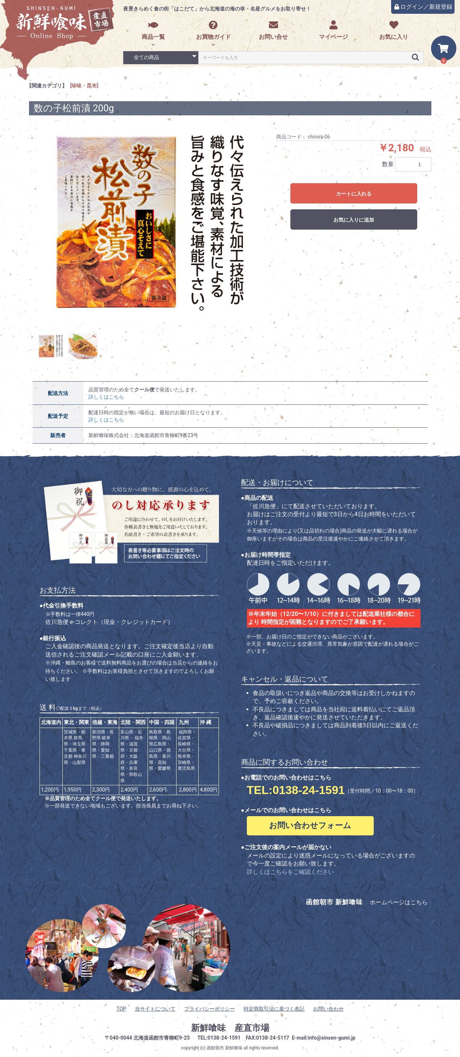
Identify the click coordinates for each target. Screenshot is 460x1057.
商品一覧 (153, 30)
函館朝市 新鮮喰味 (225, 1047)
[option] (149, 222)
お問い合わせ (328, 1009)
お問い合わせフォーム (310, 825)
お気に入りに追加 (353, 220)
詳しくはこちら (106, 397)
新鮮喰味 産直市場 (230, 1028)
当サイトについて (155, 1009)
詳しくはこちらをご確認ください (290, 871)
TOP (121, 1009)
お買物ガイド (213, 30)
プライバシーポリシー (209, 1009)
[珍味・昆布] (84, 86)
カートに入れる (354, 194)
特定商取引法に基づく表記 (274, 1009)
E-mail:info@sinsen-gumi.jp (324, 1038)
